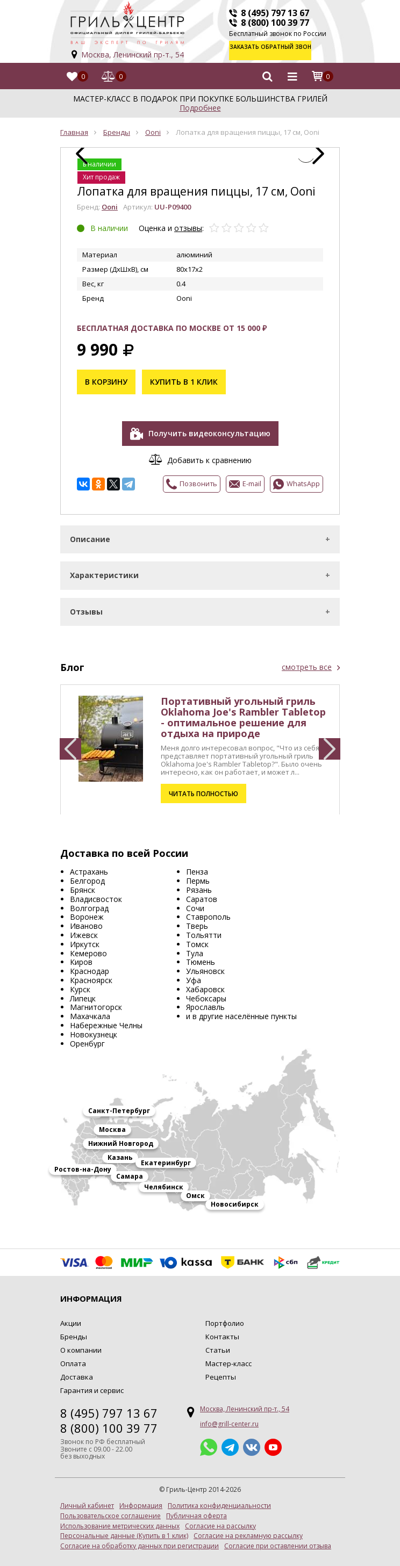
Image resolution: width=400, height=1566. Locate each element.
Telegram (230, 1441)
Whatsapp (208, 1441)
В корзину (106, 377)
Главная (74, 127)
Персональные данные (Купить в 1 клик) (124, 1531)
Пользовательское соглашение (110, 1510)
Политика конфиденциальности (219, 1501)
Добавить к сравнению (209, 455)
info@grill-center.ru (229, 1418)
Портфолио (224, 1318)
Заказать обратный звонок (284, 50)
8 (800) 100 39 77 (275, 22)
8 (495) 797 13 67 (275, 13)
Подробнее (200, 102)
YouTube (273, 1441)
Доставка (76, 1371)
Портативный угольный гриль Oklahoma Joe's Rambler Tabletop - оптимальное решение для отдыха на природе (243, 711)
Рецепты (220, 1371)
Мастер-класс (228, 1358)
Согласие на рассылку (220, 1521)
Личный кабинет (87, 1501)
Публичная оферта (196, 1510)
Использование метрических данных (120, 1521)
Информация (140, 1501)
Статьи (217, 1345)
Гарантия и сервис (92, 1385)
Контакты (222, 1332)
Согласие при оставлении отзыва (277, 1541)
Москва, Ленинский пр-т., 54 (132, 54)
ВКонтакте (251, 1441)
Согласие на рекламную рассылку (248, 1531)
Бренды (116, 127)
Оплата (73, 1358)
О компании (81, 1345)
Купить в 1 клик (184, 377)
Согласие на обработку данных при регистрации (139, 1541)
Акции (70, 1318)
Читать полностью (202, 788)
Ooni (153, 127)
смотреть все (307, 662)
